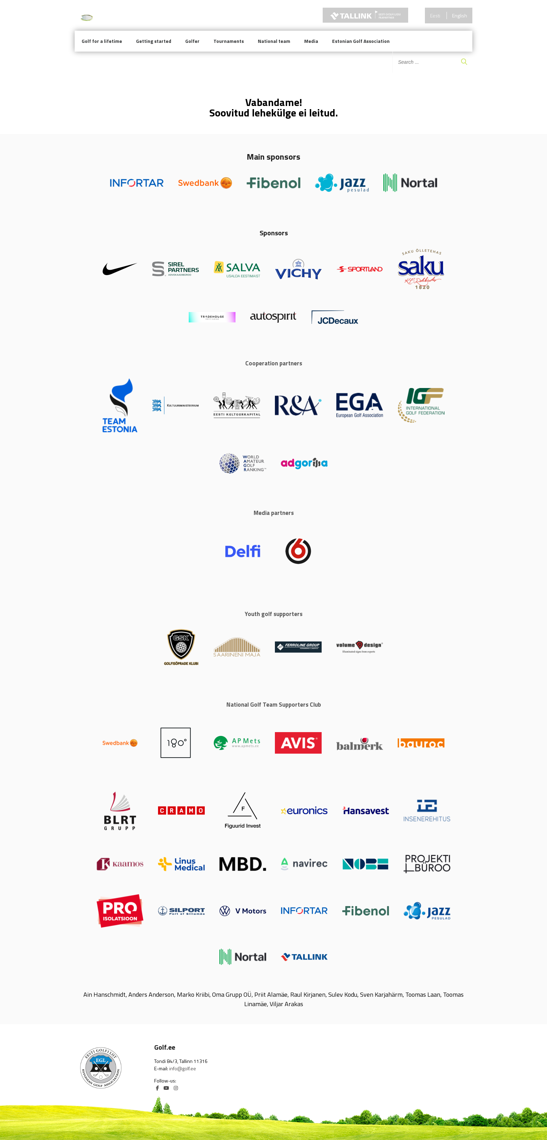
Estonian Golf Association (361, 41)
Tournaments (228, 41)
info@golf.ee (182, 1068)
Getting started (153, 41)
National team (274, 41)
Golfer (192, 41)
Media (311, 41)
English (459, 15)
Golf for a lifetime (102, 41)
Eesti (435, 15)
